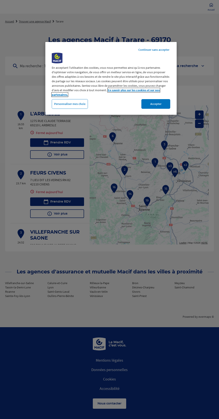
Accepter (155, 104)
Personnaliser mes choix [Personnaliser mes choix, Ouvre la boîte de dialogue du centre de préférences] (70, 104)
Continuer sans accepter (153, 50)
